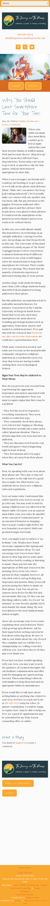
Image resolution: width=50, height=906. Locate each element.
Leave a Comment (11, 124)
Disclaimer (25, 891)
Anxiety (16, 885)
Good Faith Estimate (25, 894)
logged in (21, 742)
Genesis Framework (31, 901)
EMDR (23, 885)
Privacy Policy (25, 868)
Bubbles (18, 901)
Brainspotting (33, 885)
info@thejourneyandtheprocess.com (25, 38)
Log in (25, 903)
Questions (33, 86)
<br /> (25, 828)
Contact (9, 793)
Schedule (16, 86)
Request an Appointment (18, 783)
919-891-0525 (12, 703)
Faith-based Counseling (20, 888)
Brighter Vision (32, 897)
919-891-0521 (24, 34)
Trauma (37, 888)
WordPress (44, 901)
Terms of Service (25, 872)
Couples (43, 885)
